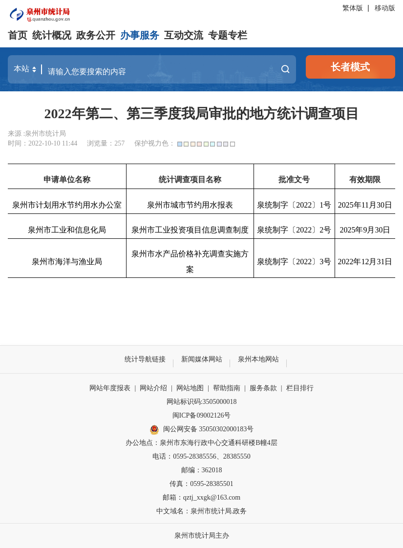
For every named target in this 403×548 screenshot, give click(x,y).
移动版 (385, 8)
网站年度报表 (109, 388)
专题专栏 (227, 35)
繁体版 (352, 8)
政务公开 (95, 35)
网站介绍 (153, 388)
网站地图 (190, 388)
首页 (17, 35)
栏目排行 (300, 388)
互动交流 (183, 35)
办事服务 (139, 35)
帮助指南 (226, 388)
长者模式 (350, 67)
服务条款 (263, 388)
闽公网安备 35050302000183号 (201, 430)
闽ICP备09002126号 (201, 415)
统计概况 (51, 35)
